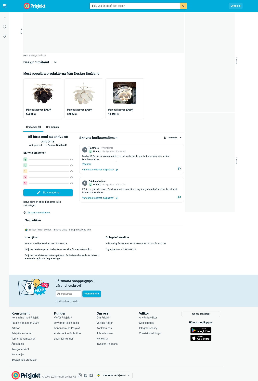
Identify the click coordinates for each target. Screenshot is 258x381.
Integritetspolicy (161, 325)
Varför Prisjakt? (76, 315)
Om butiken (52, 127)
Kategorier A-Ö (33, 346)
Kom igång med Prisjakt (38, 315)
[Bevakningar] (4, 36)
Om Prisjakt (116, 315)
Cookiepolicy (159, 320)
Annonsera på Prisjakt (80, 325)
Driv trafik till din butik (79, 320)
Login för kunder (76, 336)
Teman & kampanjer (36, 336)
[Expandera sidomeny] (4, 17)
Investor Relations (120, 341)
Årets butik (31, 341)
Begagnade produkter (37, 357)
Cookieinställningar (163, 331)
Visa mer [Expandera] (86, 164)
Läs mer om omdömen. (38, 212)
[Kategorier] (4, 6)
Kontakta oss (117, 325)
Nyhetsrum (116, 336)
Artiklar (29, 325)
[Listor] (4, 27)
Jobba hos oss (118, 331)
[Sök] (183, 6)
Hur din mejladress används (81, 296)
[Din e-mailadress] (90, 289)
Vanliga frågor (118, 320)
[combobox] (135, 6)
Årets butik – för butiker (80, 331)
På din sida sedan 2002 (38, 320)
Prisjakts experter (35, 331)
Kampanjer (31, 352)
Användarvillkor (161, 315)
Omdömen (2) (33, 127)
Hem (25, 55)
